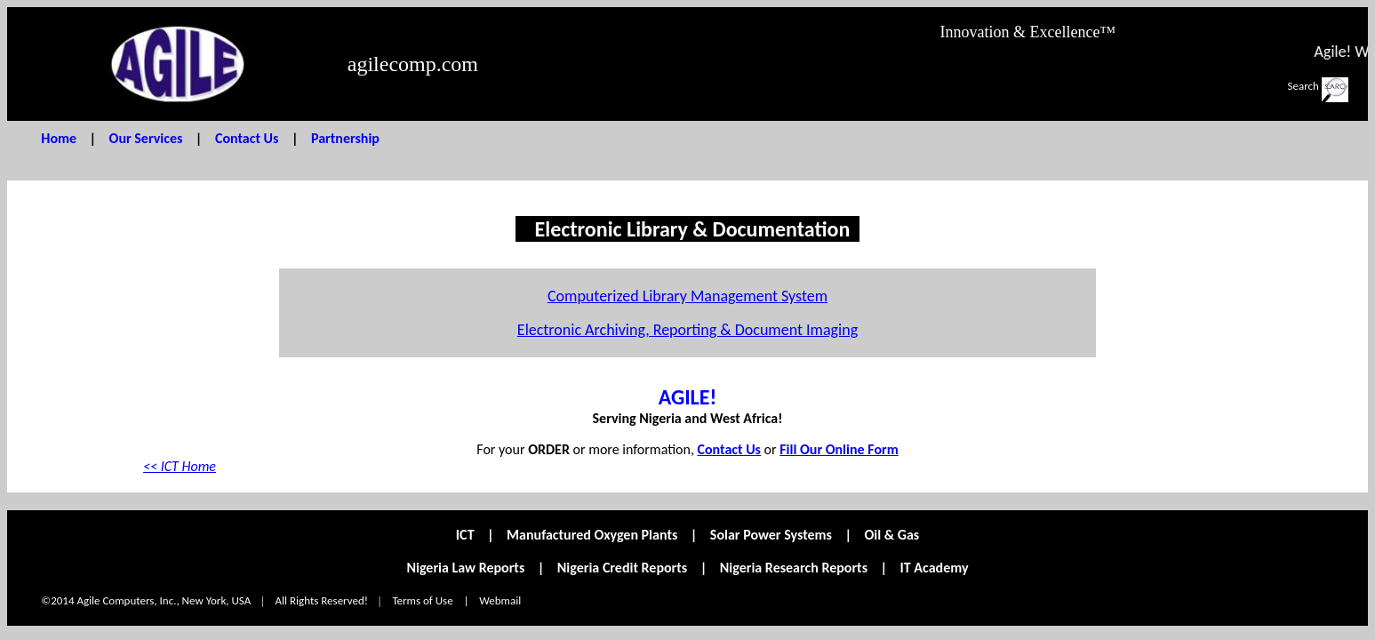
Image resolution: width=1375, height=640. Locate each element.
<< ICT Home (179, 466)
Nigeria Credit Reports (622, 567)
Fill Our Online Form (838, 449)
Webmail (500, 600)
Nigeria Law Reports (465, 567)
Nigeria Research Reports (793, 567)
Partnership (345, 138)
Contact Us (246, 138)
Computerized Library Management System (687, 296)
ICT (465, 534)
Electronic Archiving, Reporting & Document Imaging (687, 330)
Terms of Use (422, 600)
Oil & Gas (892, 534)
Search (1303, 85)
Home (58, 138)
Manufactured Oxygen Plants (592, 534)
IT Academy (934, 567)
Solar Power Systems (771, 534)
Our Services (146, 138)
